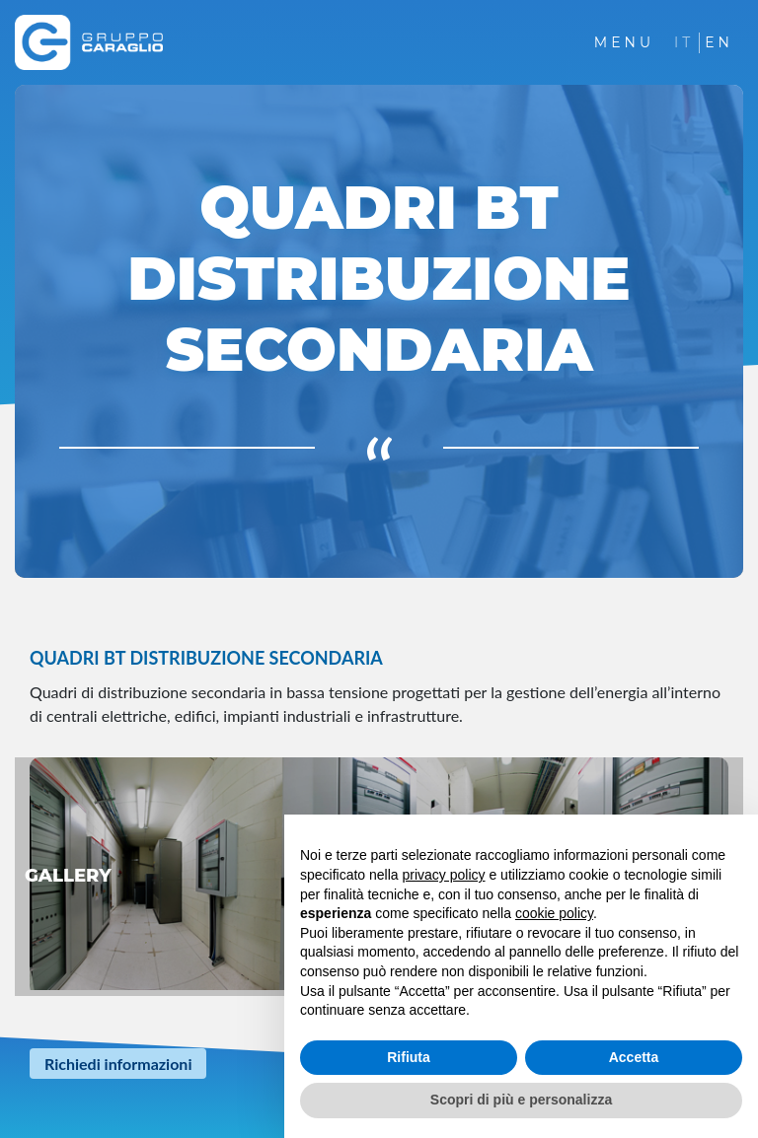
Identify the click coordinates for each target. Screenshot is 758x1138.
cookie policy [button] (554, 913)
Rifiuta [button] (408, 1057)
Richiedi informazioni (117, 1063)
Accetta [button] (634, 1057)
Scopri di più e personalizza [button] (521, 1099)
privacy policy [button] (444, 875)
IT (684, 42)
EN (719, 42)
